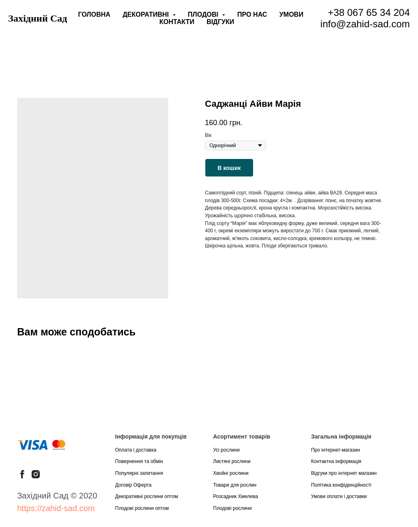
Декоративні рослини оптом (146, 496)
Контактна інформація (336, 461)
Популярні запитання (139, 473)
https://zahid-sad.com (56, 508)
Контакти (177, 21)
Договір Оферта (133, 485)
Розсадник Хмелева (235, 496)
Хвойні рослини (231, 473)
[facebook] (22, 474)
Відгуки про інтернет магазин (344, 473)
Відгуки (220, 21)
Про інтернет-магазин (335, 450)
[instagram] (36, 474)
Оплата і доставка (135, 450)
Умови (291, 14)
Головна (94, 14)
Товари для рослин (234, 485)
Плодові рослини (232, 508)
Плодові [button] (204, 14)
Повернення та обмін (139, 461)
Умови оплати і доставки (339, 496)
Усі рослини (226, 450)
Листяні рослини (232, 461)
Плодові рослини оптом (142, 508)
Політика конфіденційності (341, 485)
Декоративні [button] (146, 14)
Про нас (252, 14)
